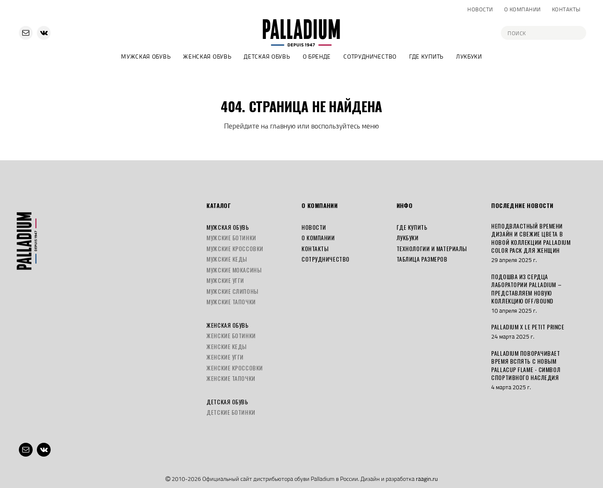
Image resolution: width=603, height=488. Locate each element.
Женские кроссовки (234, 367)
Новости (480, 9)
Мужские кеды (226, 258)
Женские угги (225, 356)
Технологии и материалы (432, 248)
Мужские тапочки (230, 301)
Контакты (566, 9)
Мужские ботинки (231, 237)
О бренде (317, 56)
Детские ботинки (230, 412)
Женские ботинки (230, 335)
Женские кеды (226, 346)
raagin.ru (427, 478)
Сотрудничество (370, 56)
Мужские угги (225, 280)
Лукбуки (469, 56)
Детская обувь (267, 56)
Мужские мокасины (233, 269)
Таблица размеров (422, 258)
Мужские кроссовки (234, 248)
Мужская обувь (145, 56)
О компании (522, 9)
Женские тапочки (230, 378)
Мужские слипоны (232, 291)
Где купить (426, 56)
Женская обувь (207, 56)
